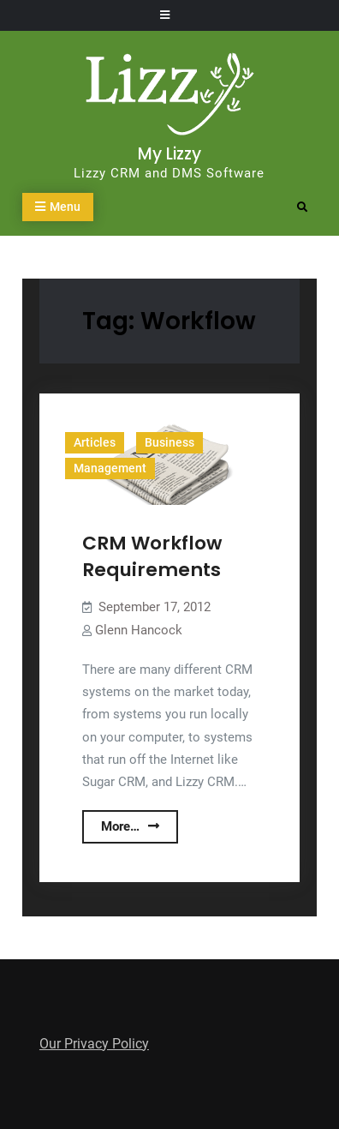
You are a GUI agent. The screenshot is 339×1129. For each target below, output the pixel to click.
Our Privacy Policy (94, 1044)
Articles (95, 442)
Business (169, 442)
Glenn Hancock (138, 630)
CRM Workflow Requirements (152, 556)
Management (110, 468)
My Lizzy (169, 153)
